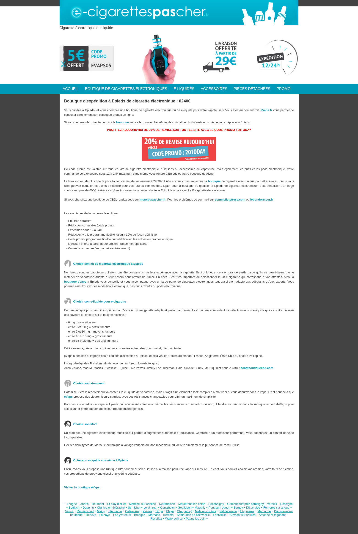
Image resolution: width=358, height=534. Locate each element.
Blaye (170, 511)
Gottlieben (184, 507)
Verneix (272, 504)
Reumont (98, 504)
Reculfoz (156, 518)
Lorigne (72, 504)
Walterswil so (174, 518)
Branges (139, 515)
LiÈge (159, 511)
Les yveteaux (122, 515)
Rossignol (286, 504)
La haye (104, 515)
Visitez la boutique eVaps (82, 487)
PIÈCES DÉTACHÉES (252, 89)
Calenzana (132, 511)
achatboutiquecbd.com (257, 368)
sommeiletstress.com (230, 199)
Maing (101, 511)
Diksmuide (253, 507)
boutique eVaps (75, 281)
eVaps (68, 396)
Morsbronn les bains (191, 504)
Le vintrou (150, 507)
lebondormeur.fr (261, 199)
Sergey (238, 507)
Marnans (154, 515)
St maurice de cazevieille (193, 515)
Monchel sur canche (142, 504)
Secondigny (216, 504)
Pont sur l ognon (219, 507)
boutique (122, 122)
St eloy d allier (116, 504)
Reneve (91, 515)
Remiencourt (85, 511)
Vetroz (69, 511)
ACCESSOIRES (214, 89)
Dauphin (88, 507)
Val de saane (228, 511)
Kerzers (168, 515)
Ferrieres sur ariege (276, 507)
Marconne (264, 511)
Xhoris (84, 504)
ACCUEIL (71, 89)
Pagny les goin (195, 518)
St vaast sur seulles (243, 515)
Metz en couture (205, 511)
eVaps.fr (266, 110)
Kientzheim (167, 507)
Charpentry (184, 511)
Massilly (200, 507)
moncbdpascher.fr (153, 199)
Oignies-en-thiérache (111, 507)
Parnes (147, 511)
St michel (134, 507)
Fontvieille (219, 515)
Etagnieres (247, 511)
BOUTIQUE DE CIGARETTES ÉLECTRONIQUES (126, 89)
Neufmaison (167, 504)
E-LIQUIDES (183, 89)
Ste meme (115, 511)
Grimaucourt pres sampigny (245, 504)
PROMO (283, 89)
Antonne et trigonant (272, 515)
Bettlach (74, 507)
